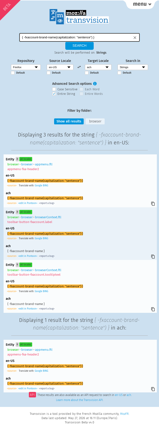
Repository (25, 61)
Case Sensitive (67, 89)
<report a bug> (46, 203)
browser (95, 121)
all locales (25, 159)
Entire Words (94, 94)
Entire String (66, 94)
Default (20, 72)
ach (129, 395)
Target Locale (98, 61)
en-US (119, 395)
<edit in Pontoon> (27, 203)
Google (38, 185)
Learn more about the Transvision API (79, 400)
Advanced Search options (72, 84)
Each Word (92, 89)
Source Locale (60, 61)
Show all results (68, 121)
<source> (12, 185)
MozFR (124, 414)
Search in (133, 61)
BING (45, 185)
